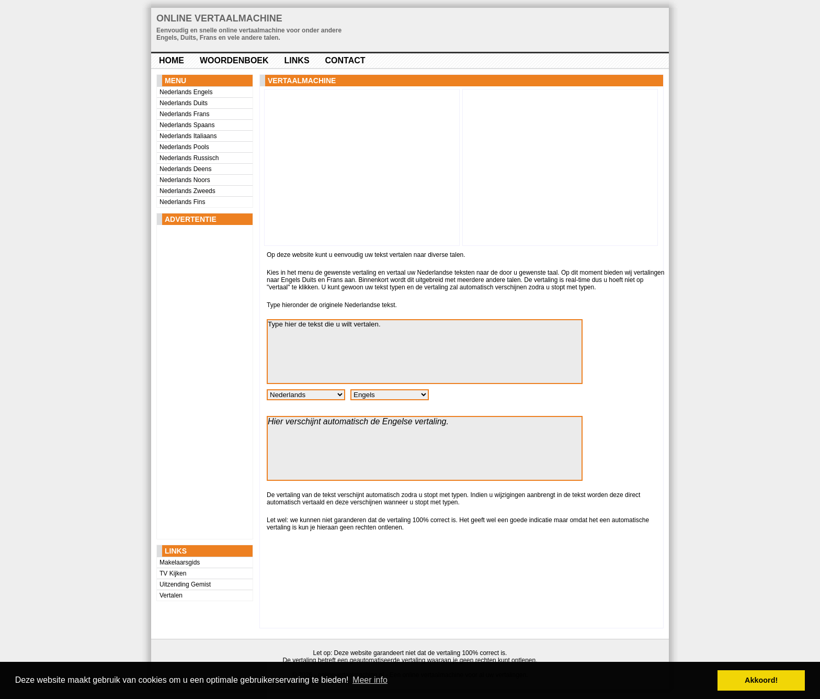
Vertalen (171, 595)
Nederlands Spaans (187, 125)
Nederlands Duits (184, 103)
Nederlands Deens (185, 169)
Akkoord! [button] (761, 680)
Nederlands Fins (182, 202)
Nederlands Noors (185, 180)
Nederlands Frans (184, 114)
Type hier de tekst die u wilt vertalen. (425, 351)
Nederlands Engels (186, 92)
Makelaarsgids (180, 562)
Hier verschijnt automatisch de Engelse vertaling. (425, 448)
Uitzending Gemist (185, 584)
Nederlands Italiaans (188, 136)
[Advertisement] (199, 382)
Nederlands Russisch (189, 158)
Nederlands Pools (184, 147)
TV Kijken (173, 573)
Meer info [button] (370, 679)
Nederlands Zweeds (187, 191)
